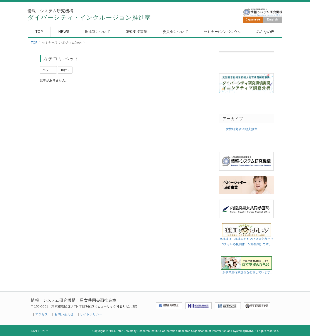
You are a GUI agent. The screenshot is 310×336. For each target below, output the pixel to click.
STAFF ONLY (39, 331)
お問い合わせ (64, 314)
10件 (65, 70)
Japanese (253, 19)
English (272, 19)
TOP (34, 42)
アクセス (41, 314)
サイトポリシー (91, 314)
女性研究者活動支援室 (242, 129)
